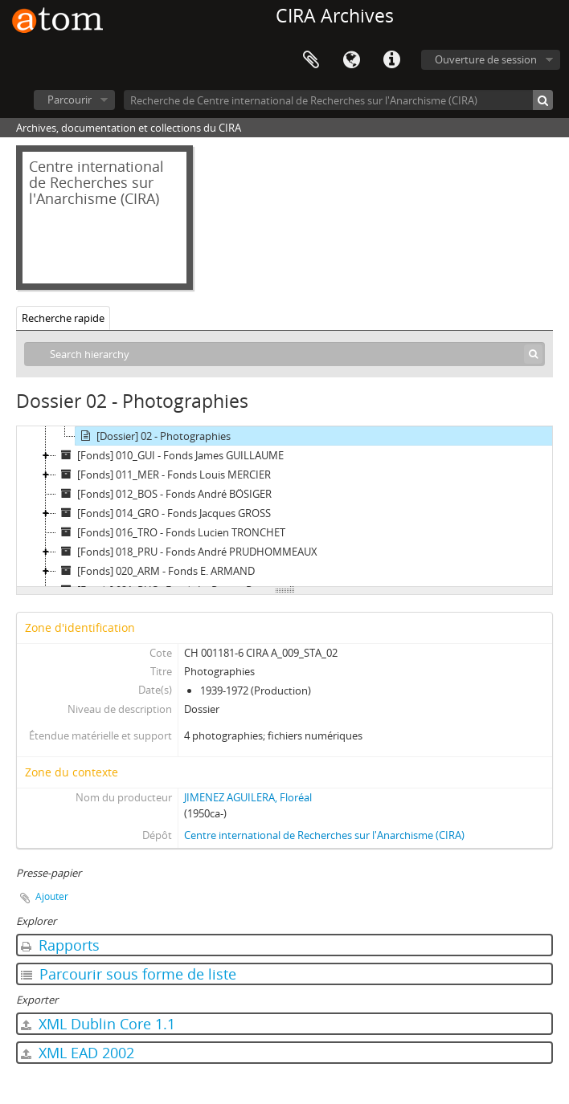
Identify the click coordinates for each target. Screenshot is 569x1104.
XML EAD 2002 (77, 1052)
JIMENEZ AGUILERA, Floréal (248, 797)
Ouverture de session (486, 59)
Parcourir (69, 99)
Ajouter (51, 896)
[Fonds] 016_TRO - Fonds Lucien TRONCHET (170, 532)
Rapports (60, 945)
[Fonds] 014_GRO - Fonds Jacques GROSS (163, 513)
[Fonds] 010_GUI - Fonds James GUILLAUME (170, 455)
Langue (351, 60)
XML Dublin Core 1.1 (98, 1023)
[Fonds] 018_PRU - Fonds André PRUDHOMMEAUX (186, 551)
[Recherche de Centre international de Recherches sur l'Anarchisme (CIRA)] (338, 100)
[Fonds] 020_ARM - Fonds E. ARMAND (155, 571)
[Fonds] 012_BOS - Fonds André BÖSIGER (164, 493)
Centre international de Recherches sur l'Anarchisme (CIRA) (324, 835)
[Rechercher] (543, 100)
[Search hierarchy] (284, 354)
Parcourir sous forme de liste (128, 974)
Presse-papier (311, 60)
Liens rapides (391, 60)
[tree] (284, 506)
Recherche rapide (63, 318)
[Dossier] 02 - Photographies (153, 436)
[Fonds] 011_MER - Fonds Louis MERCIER (163, 474)
